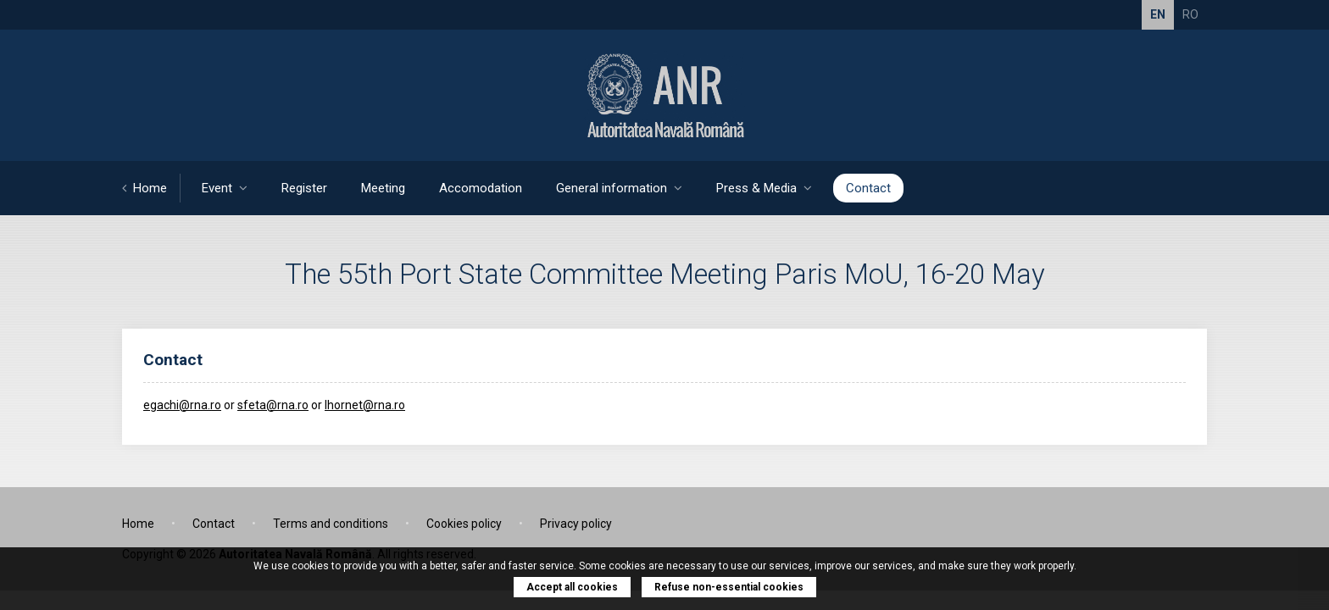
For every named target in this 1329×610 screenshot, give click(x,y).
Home (144, 188)
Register (304, 188)
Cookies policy (464, 523)
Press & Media (764, 188)
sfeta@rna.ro (273, 405)
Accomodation (480, 188)
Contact (868, 188)
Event (224, 188)
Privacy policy (576, 523)
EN (1157, 14)
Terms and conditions (330, 523)
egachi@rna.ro (182, 405)
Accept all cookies (572, 587)
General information (619, 188)
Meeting (383, 188)
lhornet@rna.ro (365, 405)
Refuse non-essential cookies (729, 587)
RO (1190, 14)
